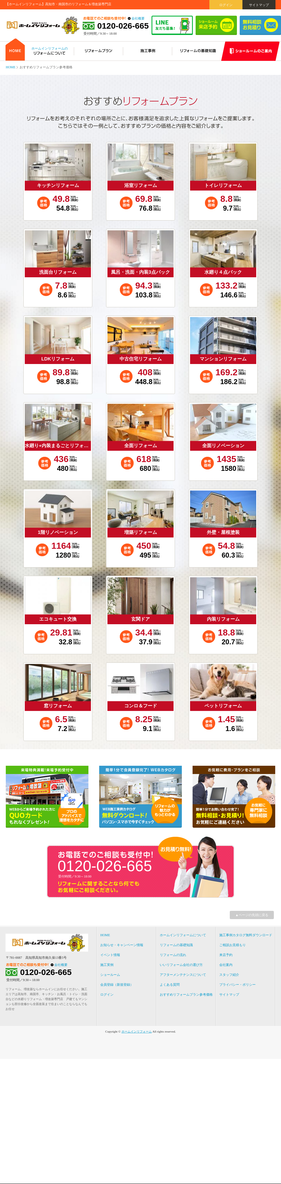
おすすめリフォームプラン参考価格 (186, 994)
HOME (10, 67)
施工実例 (107, 965)
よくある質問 (170, 985)
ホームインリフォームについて (183, 935)
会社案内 (226, 965)
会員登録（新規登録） (116, 985)
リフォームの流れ (173, 955)
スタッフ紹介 (229, 975)
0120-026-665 (123, 26)
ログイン (226, 5)
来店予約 (226, 955)
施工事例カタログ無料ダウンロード (245, 935)
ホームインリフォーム (136, 1031)
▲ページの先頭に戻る (251, 915)
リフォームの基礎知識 (176, 945)
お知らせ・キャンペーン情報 (121, 945)
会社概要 (138, 18)
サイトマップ (259, 5)
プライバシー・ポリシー (237, 985)
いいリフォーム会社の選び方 (181, 965)
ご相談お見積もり (232, 945)
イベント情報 (110, 955)
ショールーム (110, 975)
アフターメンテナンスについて (183, 975)
